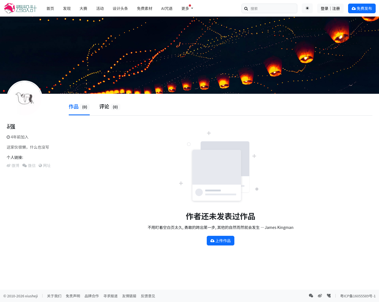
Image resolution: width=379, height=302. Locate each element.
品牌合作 (91, 295)
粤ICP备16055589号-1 (358, 295)
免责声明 (73, 295)
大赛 (83, 8)
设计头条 (120, 8)
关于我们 (54, 295)
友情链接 (129, 295)
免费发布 (362, 8)
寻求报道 (110, 295)
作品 (79, 106)
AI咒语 (167, 8)
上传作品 (220, 240)
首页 (50, 8)
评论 (109, 106)
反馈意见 (148, 295)
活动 (100, 8)
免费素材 (144, 8)
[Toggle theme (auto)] (307, 8)
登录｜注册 (330, 8)
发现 (67, 8)
